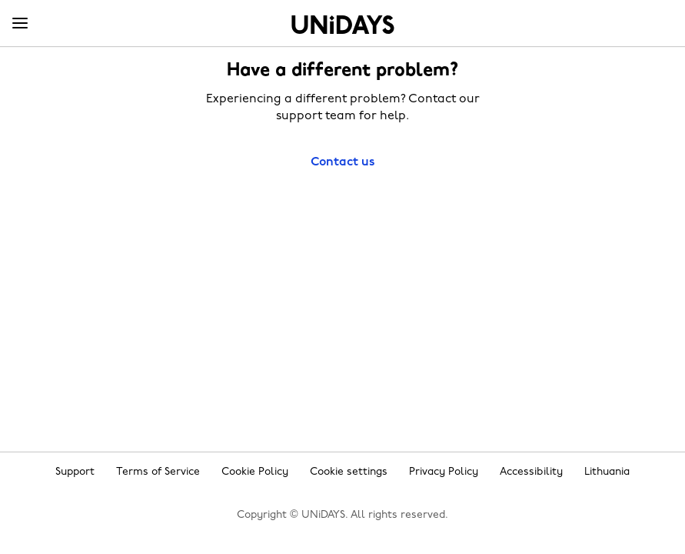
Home (342, 24)
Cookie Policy (254, 472)
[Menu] (20, 24)
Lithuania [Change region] (607, 472)
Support (75, 472)
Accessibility (531, 472)
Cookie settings (348, 472)
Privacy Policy (443, 472)
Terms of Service (158, 472)
